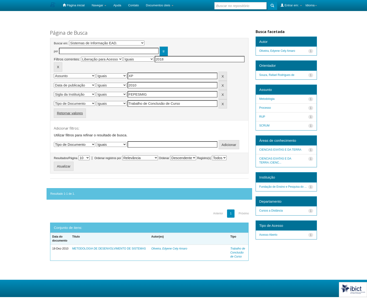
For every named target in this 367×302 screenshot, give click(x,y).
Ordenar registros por (107, 158)
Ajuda (117, 5)
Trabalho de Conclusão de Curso (237, 252)
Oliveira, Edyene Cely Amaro (169, 248)
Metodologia (267, 99)
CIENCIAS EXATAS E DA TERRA (280, 149)
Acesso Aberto (268, 234)
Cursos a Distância (271, 210)
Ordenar (164, 158)
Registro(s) (204, 158)
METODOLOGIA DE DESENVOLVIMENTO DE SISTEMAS (109, 248)
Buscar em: (61, 43)
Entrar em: (291, 5)
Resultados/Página (65, 158)
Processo (265, 107)
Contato (133, 5)
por (56, 51)
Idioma (311, 5)
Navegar (99, 5)
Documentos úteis (159, 5)
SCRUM (264, 125)
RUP (262, 116)
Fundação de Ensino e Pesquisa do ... (283, 186)
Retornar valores (70, 113)
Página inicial (73, 5)
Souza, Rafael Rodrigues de (276, 75)
